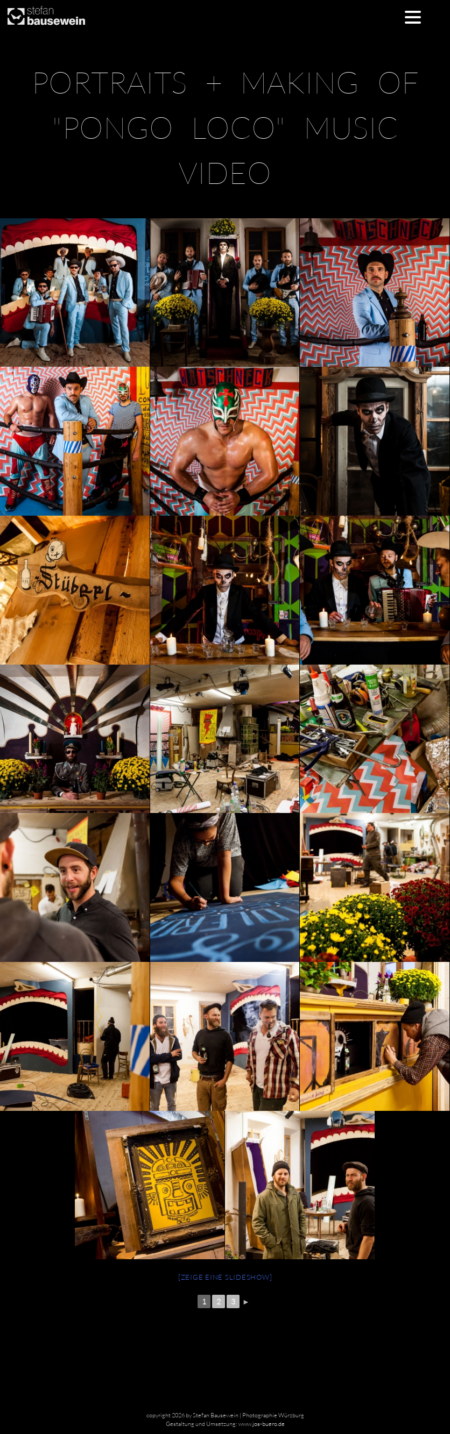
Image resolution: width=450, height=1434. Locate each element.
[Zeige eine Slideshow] (225, 1277)
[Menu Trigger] (412, 16)
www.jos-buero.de (261, 1424)
